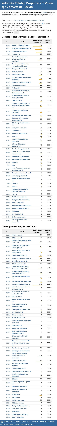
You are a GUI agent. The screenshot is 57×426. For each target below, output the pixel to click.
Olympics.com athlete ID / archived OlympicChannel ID (21, 105)
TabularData (35, 28)
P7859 (8, 133)
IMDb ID (15, 183)
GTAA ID (15, 162)
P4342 (8, 208)
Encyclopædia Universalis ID (21, 205)
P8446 (8, 221)
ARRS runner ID (17, 72)
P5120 (8, 315)
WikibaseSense (8, 32)
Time (42, 28)
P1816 (8, 190)
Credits (17, 422)
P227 (8, 186)
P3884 (8, 115)
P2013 (8, 131)
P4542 (8, 328)
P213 (8, 165)
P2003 (8, 128)
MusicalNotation (8, 28)
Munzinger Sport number (20, 157)
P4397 (8, 169)
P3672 (8, 297)
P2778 (8, 214)
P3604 (8, 180)
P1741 (8, 162)
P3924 (8, 92)
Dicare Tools (8, 422)
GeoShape (6, 26)
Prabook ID (16, 88)
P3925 (8, 97)
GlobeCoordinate (17, 26)
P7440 (8, 364)
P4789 (8, 203)
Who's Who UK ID (18, 203)
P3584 (8, 100)
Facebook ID (16, 131)
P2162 (8, 119)
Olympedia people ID (19, 51)
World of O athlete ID (19, 328)
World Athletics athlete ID (21, 45)
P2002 (8, 74)
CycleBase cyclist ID (19, 217)
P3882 (8, 124)
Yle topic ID (16, 397)
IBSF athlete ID (17, 325)
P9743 (8, 197)
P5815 (8, 105)
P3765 (8, 85)
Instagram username (19, 128)
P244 (8, 145)
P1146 (8, 45)
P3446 (8, 322)
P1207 (8, 211)
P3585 (8, 176)
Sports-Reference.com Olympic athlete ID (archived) (19, 59)
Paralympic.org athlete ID (21, 159)
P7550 (8, 159)
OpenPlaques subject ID (20, 414)
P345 (8, 183)
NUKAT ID (15, 211)
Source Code (26, 422)
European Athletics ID (19, 69)
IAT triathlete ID (17, 214)
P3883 (8, 318)
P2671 (8, 48)
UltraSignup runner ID (19, 176)
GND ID (14, 186)
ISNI (13, 165)
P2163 (8, 194)
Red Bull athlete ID (18, 318)
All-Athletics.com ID (19, 85)
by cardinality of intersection (23, 20)
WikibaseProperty (45, 30)
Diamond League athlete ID (21, 82)
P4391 (8, 149)
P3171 (8, 111)
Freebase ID (16, 54)
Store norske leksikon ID (20, 208)
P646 (8, 54)
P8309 (8, 397)
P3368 (8, 88)
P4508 (8, 217)
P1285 (8, 157)
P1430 (8, 414)
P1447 (8, 59)
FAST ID (14, 194)
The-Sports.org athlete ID (20, 149)
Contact (35, 422)
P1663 (8, 200)
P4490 (8, 78)
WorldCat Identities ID (19, 133)
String (26, 28)
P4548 (8, 65)
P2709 (8, 383)
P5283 (8, 153)
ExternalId (47, 23)
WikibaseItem (19, 30)
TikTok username (18, 403)
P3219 (8, 205)
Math (27, 26)
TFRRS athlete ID (17, 315)
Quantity (19, 28)
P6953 (8, 305)
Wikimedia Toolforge (47, 422)
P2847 (8, 411)
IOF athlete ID (17, 297)
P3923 (8, 82)
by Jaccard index (38, 20)
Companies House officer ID (21, 173)
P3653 (8, 72)
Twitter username (18, 74)
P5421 (8, 140)
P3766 (8, 69)
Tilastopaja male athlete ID (21, 115)
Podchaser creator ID (19, 197)
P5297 (8, 173)
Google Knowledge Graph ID (21, 48)
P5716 (8, 332)
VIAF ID (14, 136)
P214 (8, 136)
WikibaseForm (8, 30)
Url (47, 28)
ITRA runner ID (17, 100)
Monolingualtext (37, 26)
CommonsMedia (36, 23)
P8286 (8, 51)
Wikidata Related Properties (21, 3)
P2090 (45, 12)
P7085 (8, 403)
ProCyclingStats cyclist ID (20, 200)
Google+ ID (15, 411)
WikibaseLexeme (31, 30)
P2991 (8, 325)
